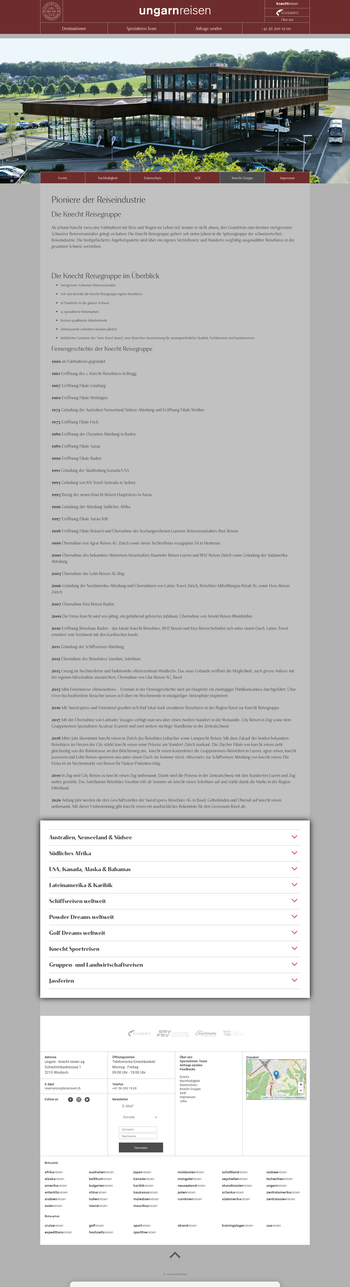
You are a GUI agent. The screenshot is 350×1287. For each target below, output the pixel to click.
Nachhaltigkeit (107, 177)
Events (62, 177)
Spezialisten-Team (141, 28)
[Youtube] (87, 1100)
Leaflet (265, 1097)
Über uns (287, 19)
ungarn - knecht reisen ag (64, 1062)
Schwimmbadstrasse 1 (63, 1067)
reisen (175, 11)
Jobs (183, 1101)
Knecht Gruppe (242, 177)
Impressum (287, 177)
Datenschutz (152, 177)
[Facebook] (70, 1100)
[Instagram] (78, 1100)
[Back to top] (175, 1256)
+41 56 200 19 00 (276, 28)
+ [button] (301, 1084)
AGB (197, 177)
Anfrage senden (208, 28)
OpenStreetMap (282, 1097)
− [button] (301, 1090)
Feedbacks (187, 1069)
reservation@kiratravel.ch (63, 1088)
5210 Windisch (56, 1072)
